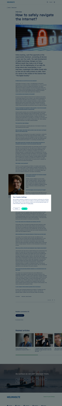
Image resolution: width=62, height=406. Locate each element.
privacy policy (30, 203)
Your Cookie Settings (20, 197)
